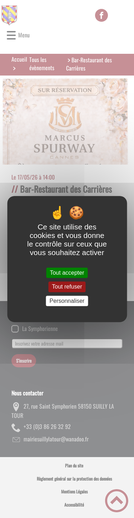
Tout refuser (67, 287)
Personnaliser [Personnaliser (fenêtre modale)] (67, 301)
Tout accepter (67, 273)
